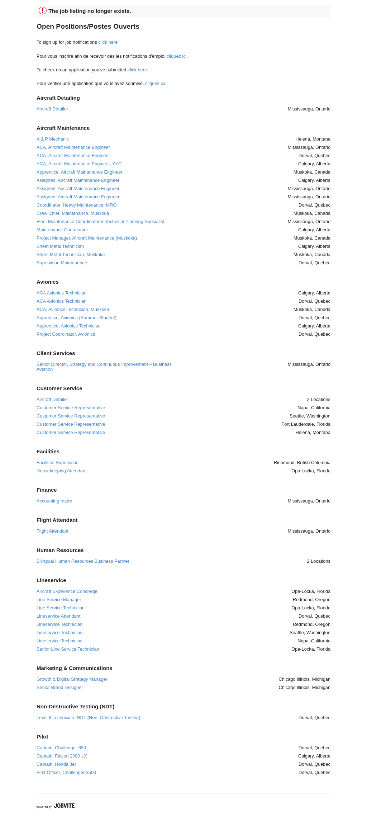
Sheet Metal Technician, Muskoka (71, 254)
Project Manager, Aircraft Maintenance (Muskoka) (87, 238)
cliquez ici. (177, 56)
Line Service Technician (61, 607)
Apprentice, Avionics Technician (69, 326)
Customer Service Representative (71, 407)
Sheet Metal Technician (60, 246)
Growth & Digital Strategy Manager (72, 679)
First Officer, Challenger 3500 (66, 772)
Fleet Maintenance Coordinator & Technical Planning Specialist (100, 221)
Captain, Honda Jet (56, 764)
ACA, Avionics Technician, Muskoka (73, 309)
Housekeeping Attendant (61, 470)
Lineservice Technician (60, 624)
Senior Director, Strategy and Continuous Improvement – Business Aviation (104, 367)
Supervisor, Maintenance (62, 262)
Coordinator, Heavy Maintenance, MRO (76, 205)
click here (108, 42)
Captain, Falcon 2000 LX (62, 756)
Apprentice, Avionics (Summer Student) (76, 317)
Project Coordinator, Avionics (66, 334)
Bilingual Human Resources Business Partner (83, 561)
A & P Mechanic (53, 139)
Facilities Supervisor (57, 462)
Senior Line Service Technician (68, 649)
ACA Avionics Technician (62, 293)
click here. (138, 69)
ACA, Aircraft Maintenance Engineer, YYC (79, 163)
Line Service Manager (59, 599)
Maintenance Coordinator (62, 229)
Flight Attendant (52, 531)
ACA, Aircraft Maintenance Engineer (73, 147)
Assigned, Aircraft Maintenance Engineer (78, 180)
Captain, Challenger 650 (61, 747)
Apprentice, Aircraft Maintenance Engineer (80, 172)
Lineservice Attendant (58, 616)
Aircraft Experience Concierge (67, 591)
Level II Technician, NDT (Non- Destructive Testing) (88, 717)
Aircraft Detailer (52, 109)
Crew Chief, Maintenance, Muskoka (73, 213)
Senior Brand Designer (60, 687)
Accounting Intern (54, 501)
